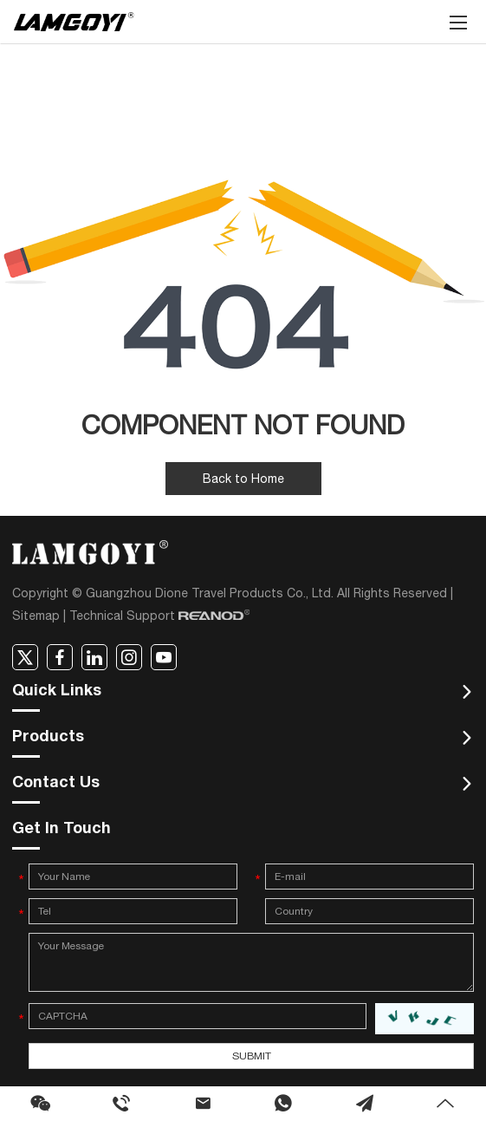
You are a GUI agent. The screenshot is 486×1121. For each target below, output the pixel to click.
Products (48, 738)
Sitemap (36, 615)
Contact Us (56, 784)
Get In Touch (61, 829)
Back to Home (243, 479)
